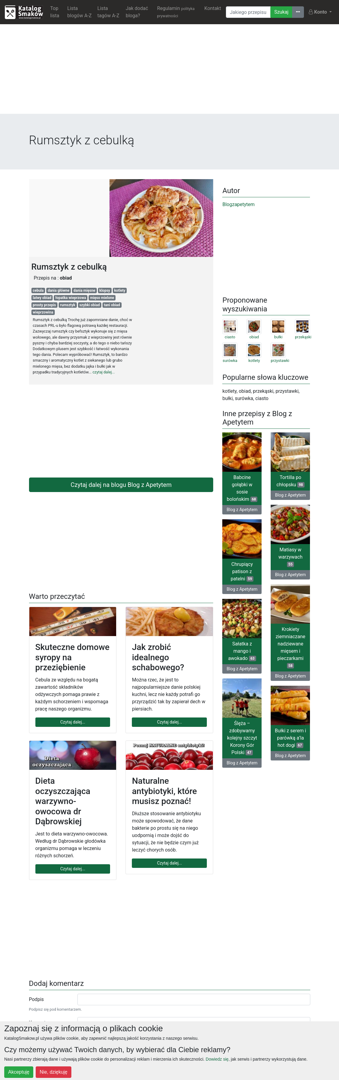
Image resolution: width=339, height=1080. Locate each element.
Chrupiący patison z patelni (242, 571)
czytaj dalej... (104, 372)
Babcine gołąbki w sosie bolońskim (242, 488)
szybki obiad (89, 305)
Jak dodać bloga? (137, 11)
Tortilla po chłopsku (290, 480)
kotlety (119, 290)
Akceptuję (18, 1072)
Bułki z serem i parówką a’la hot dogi (290, 738)
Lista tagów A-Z (108, 11)
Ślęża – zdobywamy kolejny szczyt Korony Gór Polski (242, 738)
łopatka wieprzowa (70, 298)
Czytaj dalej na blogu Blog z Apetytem (121, 484)
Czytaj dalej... (72, 722)
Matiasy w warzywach (291, 557)
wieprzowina (43, 312)
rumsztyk (67, 305)
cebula (38, 290)
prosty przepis (44, 305)
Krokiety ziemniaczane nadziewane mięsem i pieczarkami (290, 647)
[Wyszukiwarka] (248, 12)
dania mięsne (84, 290)
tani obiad (112, 305)
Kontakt (212, 8)
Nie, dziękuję (53, 1072)
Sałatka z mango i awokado (242, 651)
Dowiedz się (217, 1059)
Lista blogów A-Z (79, 11)
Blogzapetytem (238, 204)
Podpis (36, 999)
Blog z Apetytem (242, 509)
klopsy (104, 290)
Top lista (54, 11)
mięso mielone (102, 298)
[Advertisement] (169, 71)
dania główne (59, 290)
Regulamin (176, 11)
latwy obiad (42, 298)
